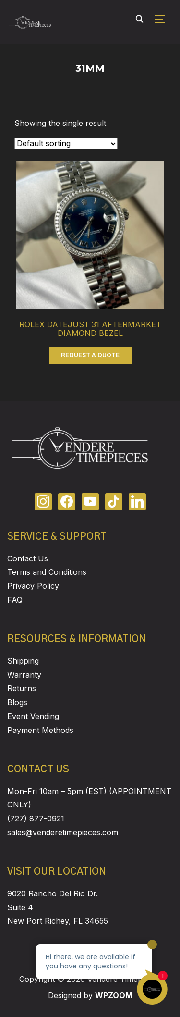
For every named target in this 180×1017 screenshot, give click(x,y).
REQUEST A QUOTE (90, 355)
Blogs (17, 702)
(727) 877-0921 (35, 818)
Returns (21, 688)
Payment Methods (40, 730)
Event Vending (33, 716)
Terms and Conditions (46, 572)
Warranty (24, 675)
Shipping (23, 661)
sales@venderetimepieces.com (62, 832)
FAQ (15, 600)
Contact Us (27, 558)
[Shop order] (66, 143)
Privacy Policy (33, 586)
